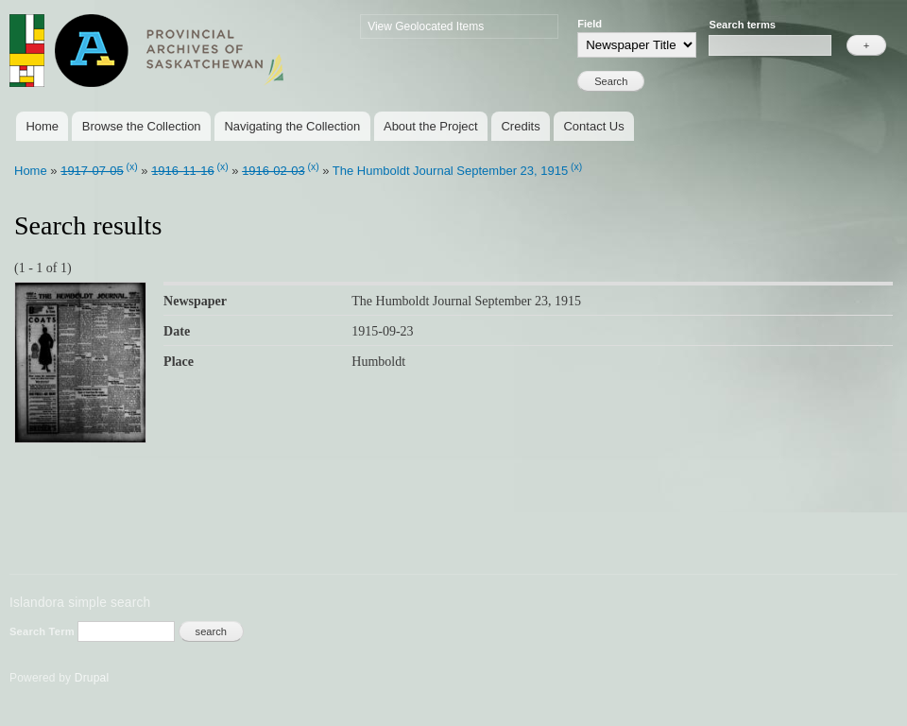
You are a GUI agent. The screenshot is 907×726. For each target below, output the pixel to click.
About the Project (431, 126)
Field (589, 23)
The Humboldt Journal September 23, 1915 (450, 171)
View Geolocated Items (426, 26)
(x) (132, 167)
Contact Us (593, 126)
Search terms (742, 24)
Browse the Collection (141, 126)
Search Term (43, 631)
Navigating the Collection (292, 126)
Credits (520, 126)
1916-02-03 (273, 171)
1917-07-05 (92, 171)
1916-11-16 (182, 171)
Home (42, 126)
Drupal (92, 677)
